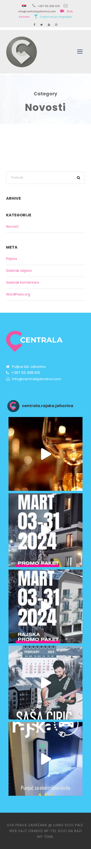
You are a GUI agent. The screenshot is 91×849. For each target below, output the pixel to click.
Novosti (12, 226)
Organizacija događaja (56, 17)
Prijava (11, 258)
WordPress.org (18, 294)
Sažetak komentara (22, 282)
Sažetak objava (19, 270)
